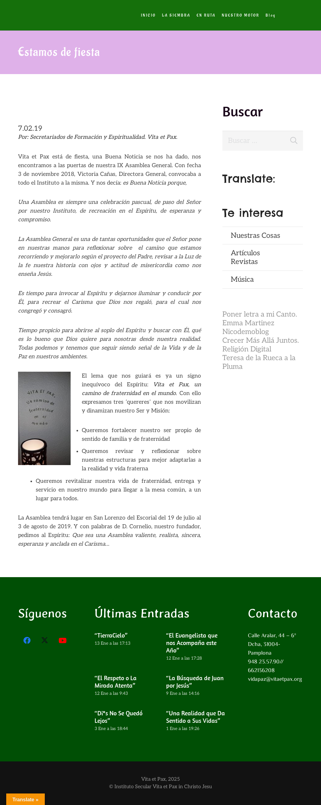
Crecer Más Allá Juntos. (260, 340)
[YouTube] (63, 641)
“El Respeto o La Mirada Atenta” (116, 681)
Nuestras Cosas (255, 235)
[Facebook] (27, 641)
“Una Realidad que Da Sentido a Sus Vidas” (195, 716)
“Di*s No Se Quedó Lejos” (118, 716)
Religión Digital (246, 349)
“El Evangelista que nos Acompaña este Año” (191, 642)
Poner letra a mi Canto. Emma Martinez (259, 318)
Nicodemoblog (245, 331)
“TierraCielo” (111, 635)
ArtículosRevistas (245, 257)
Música (242, 279)
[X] (45, 641)
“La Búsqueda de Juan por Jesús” (195, 681)
